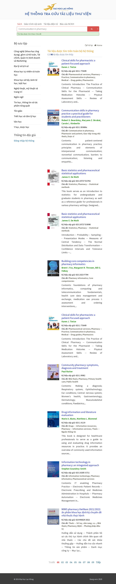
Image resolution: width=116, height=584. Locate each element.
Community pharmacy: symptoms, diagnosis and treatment (80, 366)
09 (93, 562)
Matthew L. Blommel (87, 418)
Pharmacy (83, 379)
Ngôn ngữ (18, 97)
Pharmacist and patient (72, 133)
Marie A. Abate (69, 418)
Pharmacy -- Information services (76, 429)
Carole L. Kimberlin (71, 123)
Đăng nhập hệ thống (24, 140)
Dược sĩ (71, 136)
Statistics (73, 184)
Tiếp (98, 562)
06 (80, 562)
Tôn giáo (18, 110)
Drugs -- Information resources (82, 426)
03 (67, 562)
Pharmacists (88, 80)
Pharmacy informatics (78, 278)
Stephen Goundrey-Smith (74, 468)
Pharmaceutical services (79, 74)
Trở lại (89, 45)
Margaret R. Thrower (84, 267)
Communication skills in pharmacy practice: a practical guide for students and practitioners (80, 113)
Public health (72, 381)
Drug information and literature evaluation (79, 413)
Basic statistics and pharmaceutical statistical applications (81, 172)
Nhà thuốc (73, 379)
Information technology (79, 476)
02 (62, 562)
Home (98, 45)
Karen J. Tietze (69, 67)
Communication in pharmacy (82, 77)
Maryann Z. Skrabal (91, 120)
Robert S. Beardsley (71, 120)
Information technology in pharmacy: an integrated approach (80, 463)
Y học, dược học (21, 127)
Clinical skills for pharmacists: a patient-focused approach (78, 62)
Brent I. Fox (67, 267)
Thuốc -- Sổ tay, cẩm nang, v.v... (82, 523)
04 (71, 562)
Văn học (18, 121)
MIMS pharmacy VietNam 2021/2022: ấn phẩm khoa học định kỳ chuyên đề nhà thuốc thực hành (82, 512)
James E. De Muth (70, 177)
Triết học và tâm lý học (25, 116)
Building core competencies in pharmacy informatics (78, 262)
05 (75, 562)
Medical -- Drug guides (72, 80)
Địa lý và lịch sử (21, 66)
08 (88, 562)
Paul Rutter (67, 371)
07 (84, 562)
